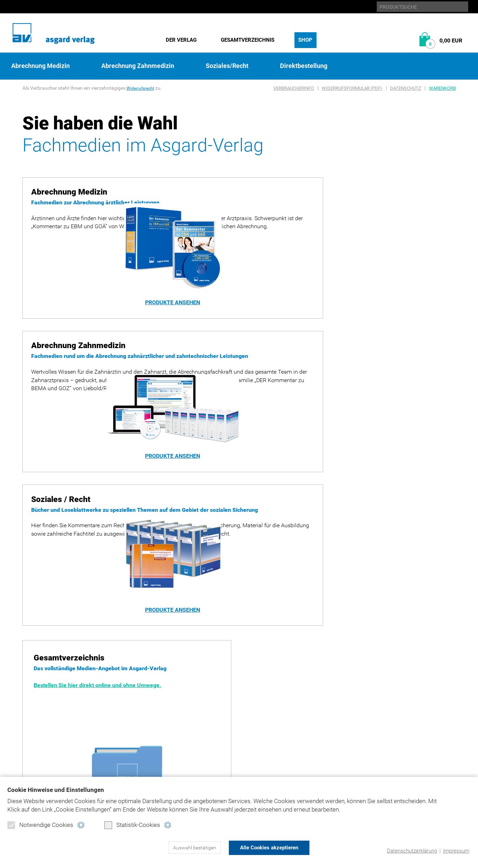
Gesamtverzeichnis (247, 40)
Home (282, 687)
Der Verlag (181, 40)
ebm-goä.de (381, 711)
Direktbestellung (303, 66)
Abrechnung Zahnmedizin (137, 66)
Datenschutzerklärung (412, 851)
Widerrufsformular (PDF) (352, 88)
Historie (34, 699)
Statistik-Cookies (132, 825)
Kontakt (286, 735)
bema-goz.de (383, 699)
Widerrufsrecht (143, 88)
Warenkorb (442, 88)
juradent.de (383, 723)
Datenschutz (405, 88)
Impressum (456, 851)
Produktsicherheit (302, 723)
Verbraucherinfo (293, 88)
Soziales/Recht (227, 66)
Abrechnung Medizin (40, 66)
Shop (305, 40)
